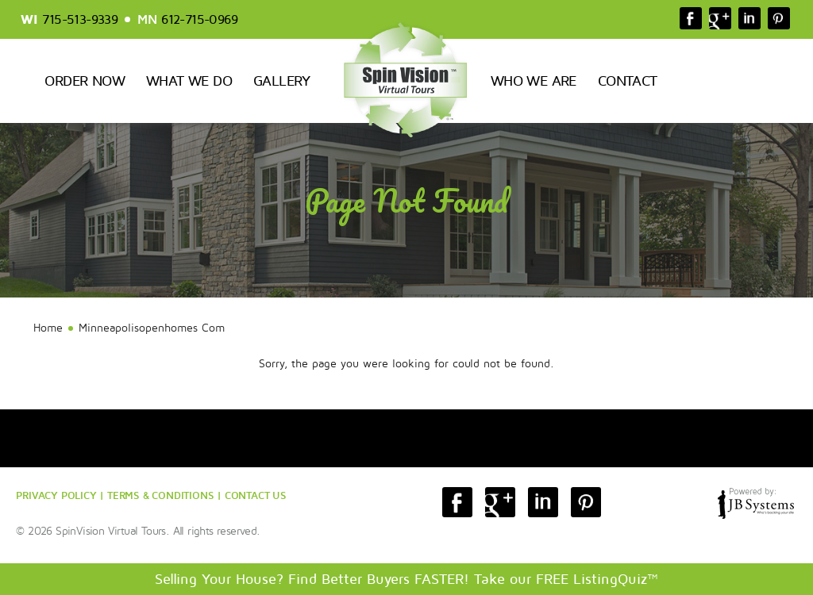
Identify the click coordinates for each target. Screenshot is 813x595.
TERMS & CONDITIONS (160, 495)
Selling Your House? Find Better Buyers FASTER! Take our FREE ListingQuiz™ (406, 579)
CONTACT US (256, 495)
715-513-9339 (80, 20)
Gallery (281, 81)
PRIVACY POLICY (56, 495)
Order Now (84, 81)
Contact (627, 81)
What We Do (189, 81)
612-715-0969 (199, 20)
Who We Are (533, 81)
